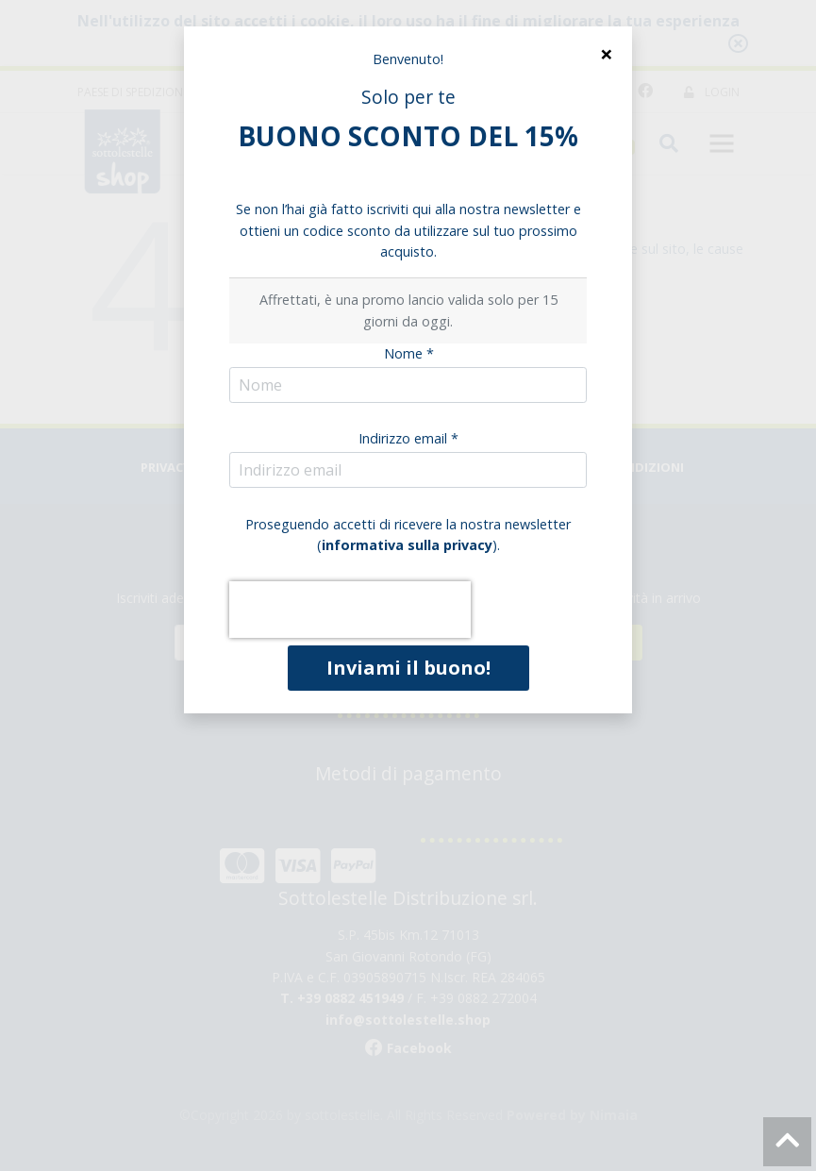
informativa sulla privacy (407, 545)
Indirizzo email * (408, 438)
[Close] (606, 53)
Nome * (409, 353)
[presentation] (350, 609)
